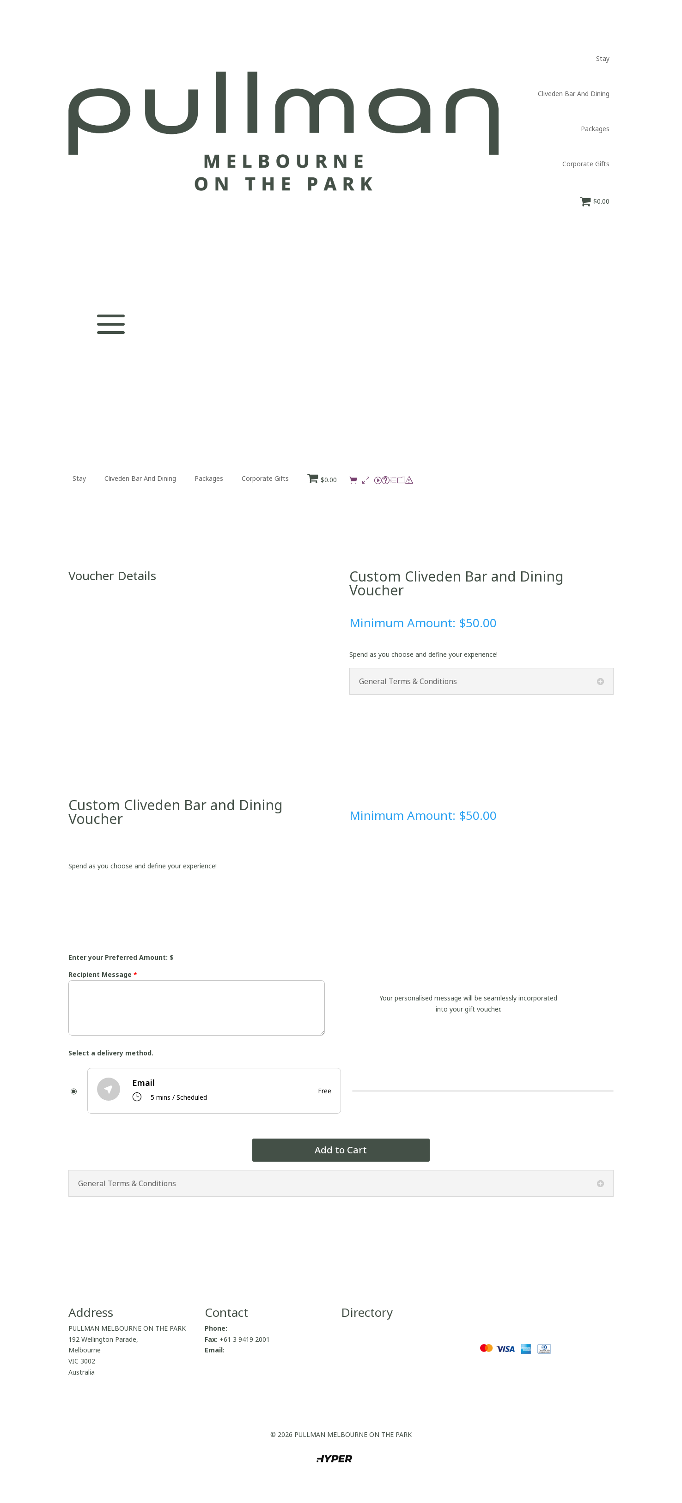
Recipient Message (102, 974)
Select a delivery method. (110, 1052)
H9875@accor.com (254, 1349)
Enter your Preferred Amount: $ (121, 957)
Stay (602, 58)
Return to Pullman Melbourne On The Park (405, 1367)
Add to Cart (341, 1150)
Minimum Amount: (404, 622)
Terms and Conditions (374, 1396)
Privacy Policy (361, 1385)
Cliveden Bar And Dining (573, 93)
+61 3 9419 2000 (254, 1328)
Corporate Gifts (585, 163)
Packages (595, 128)
